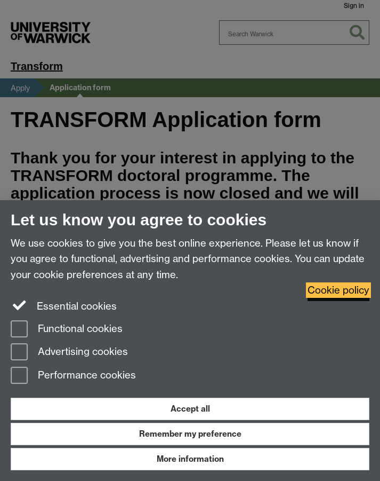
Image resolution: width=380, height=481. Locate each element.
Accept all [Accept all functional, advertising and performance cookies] (190, 409)
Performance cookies (73, 376)
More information (190, 459)
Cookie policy (338, 290)
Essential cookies (64, 305)
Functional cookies (67, 330)
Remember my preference (190, 434)
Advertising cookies (69, 352)
